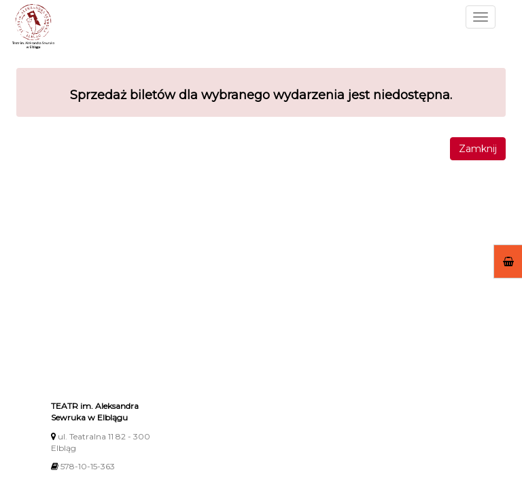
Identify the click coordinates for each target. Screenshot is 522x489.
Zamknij (478, 149)
